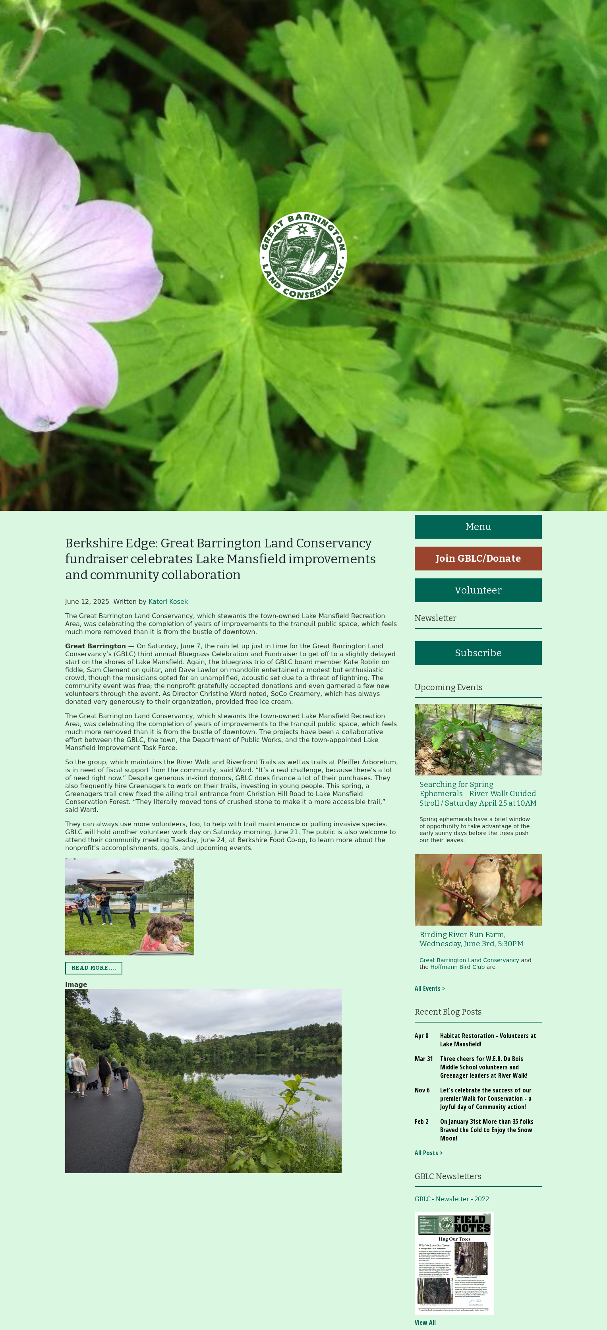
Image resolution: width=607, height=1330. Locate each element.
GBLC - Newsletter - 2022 (452, 1199)
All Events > (430, 988)
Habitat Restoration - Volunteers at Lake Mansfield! (488, 1039)
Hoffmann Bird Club (457, 967)
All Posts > (429, 1152)
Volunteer (478, 590)
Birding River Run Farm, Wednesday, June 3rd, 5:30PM (471, 939)
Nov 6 (422, 1090)
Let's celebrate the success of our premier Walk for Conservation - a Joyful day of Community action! (486, 1098)
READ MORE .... (94, 968)
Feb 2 (421, 1121)
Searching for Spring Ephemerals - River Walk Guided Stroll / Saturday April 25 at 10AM (478, 794)
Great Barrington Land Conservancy (469, 960)
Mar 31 (424, 1058)
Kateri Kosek (168, 601)
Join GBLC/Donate (478, 558)
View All (425, 1322)
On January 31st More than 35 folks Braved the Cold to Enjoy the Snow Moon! (487, 1129)
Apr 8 (421, 1035)
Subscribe (478, 653)
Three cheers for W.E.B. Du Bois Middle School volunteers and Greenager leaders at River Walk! (484, 1067)
